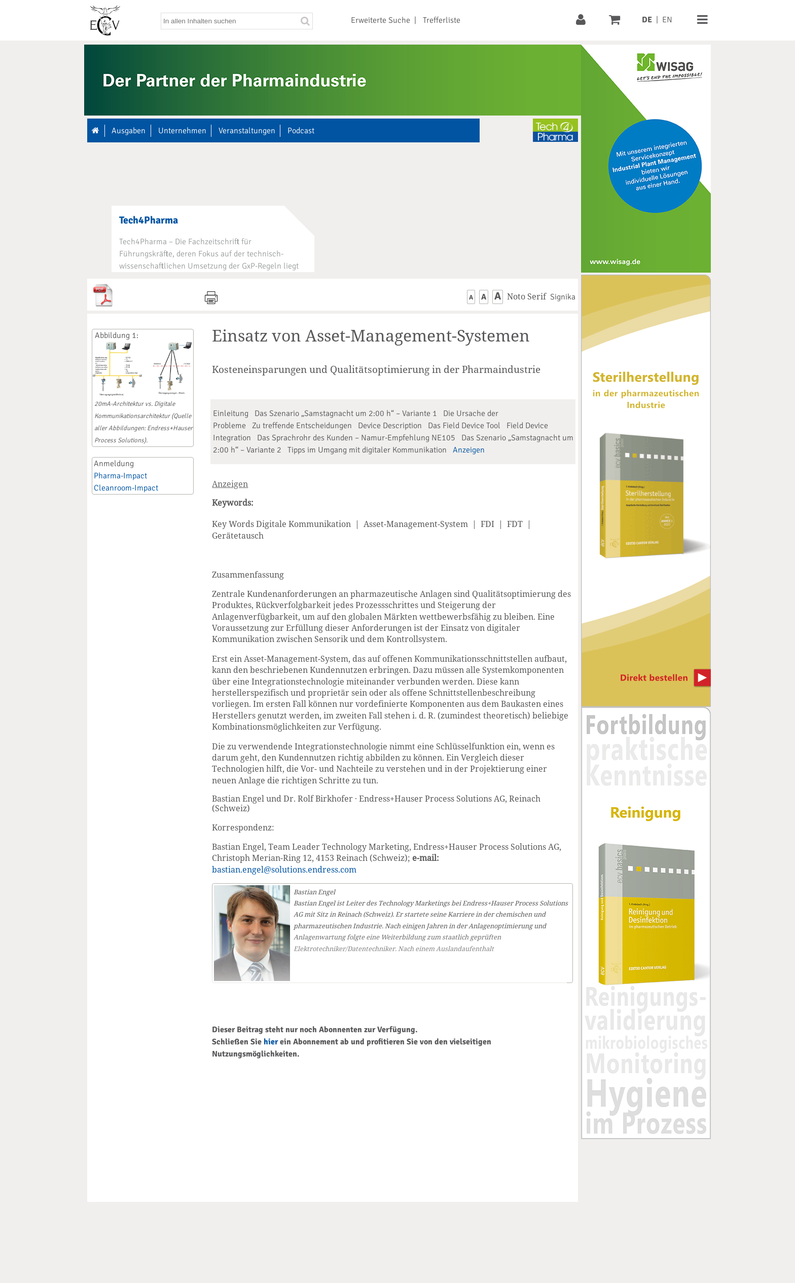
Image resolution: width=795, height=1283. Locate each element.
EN (667, 20)
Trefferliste (441, 20)
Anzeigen (469, 450)
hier (271, 1042)
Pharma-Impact (120, 476)
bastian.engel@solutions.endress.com (284, 869)
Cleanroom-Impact (126, 488)
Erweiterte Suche (380, 20)
